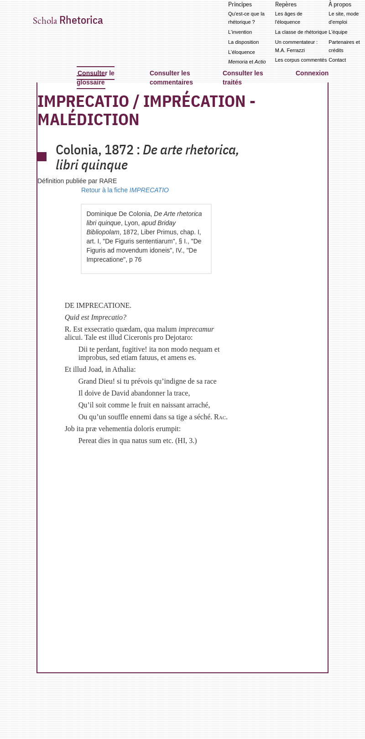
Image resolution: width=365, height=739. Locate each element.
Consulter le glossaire (96, 77)
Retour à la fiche (125, 190)
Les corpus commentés (301, 60)
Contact (337, 60)
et (247, 61)
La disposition (243, 42)
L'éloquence (241, 52)
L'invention (240, 32)
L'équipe (337, 32)
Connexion (312, 73)
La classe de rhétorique (301, 32)
